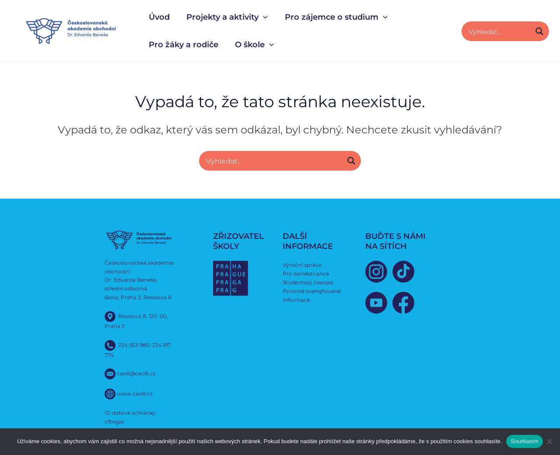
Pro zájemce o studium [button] (333, 17)
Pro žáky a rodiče (183, 44)
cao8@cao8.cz (136, 373)
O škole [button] (253, 45)
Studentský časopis (308, 282)
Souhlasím (525, 441)
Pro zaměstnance (306, 273)
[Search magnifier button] (539, 31)
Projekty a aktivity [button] (225, 17)
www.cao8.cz (135, 393)
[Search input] (498, 31)
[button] (261, 17)
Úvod (158, 17)
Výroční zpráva (302, 265)
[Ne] (549, 441)
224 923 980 (134, 344)
